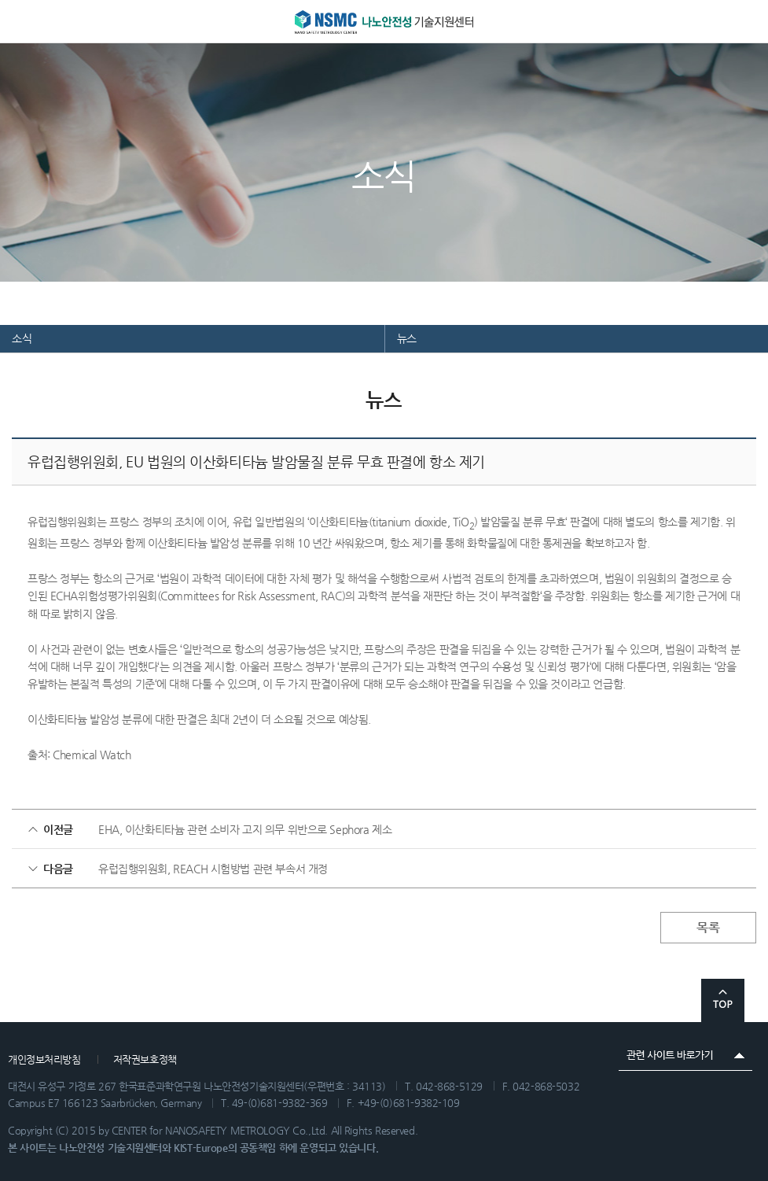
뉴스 (407, 338)
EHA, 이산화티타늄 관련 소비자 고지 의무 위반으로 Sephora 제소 (244, 829)
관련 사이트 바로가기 (685, 1055)
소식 (21, 338)
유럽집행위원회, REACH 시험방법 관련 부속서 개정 (213, 868)
